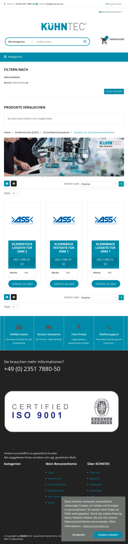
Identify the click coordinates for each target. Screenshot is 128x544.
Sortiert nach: (72, 183)
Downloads (96, 490)
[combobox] (47, 41)
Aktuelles (95, 478)
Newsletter (96, 484)
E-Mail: (50, 4)
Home (7, 132)
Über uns (95, 472)
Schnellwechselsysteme (56, 132)
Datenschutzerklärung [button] (96, 526)
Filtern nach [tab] (16, 69)
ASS (26, 272)
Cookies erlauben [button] (108, 534)
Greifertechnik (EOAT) (27, 132)
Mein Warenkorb (57, 496)
